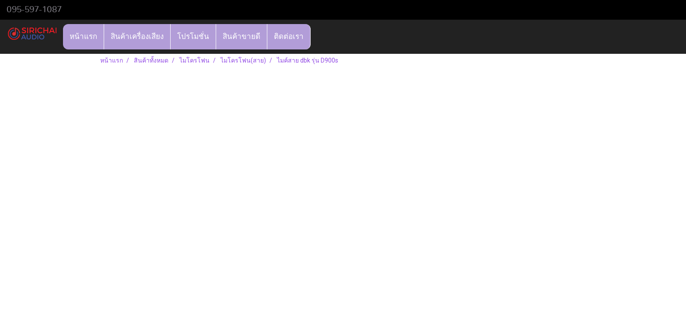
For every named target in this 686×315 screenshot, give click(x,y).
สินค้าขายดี (241, 36)
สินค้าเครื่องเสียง (137, 36)
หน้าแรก (83, 36)
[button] (318, 36)
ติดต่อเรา (289, 36)
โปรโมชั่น (193, 36)
